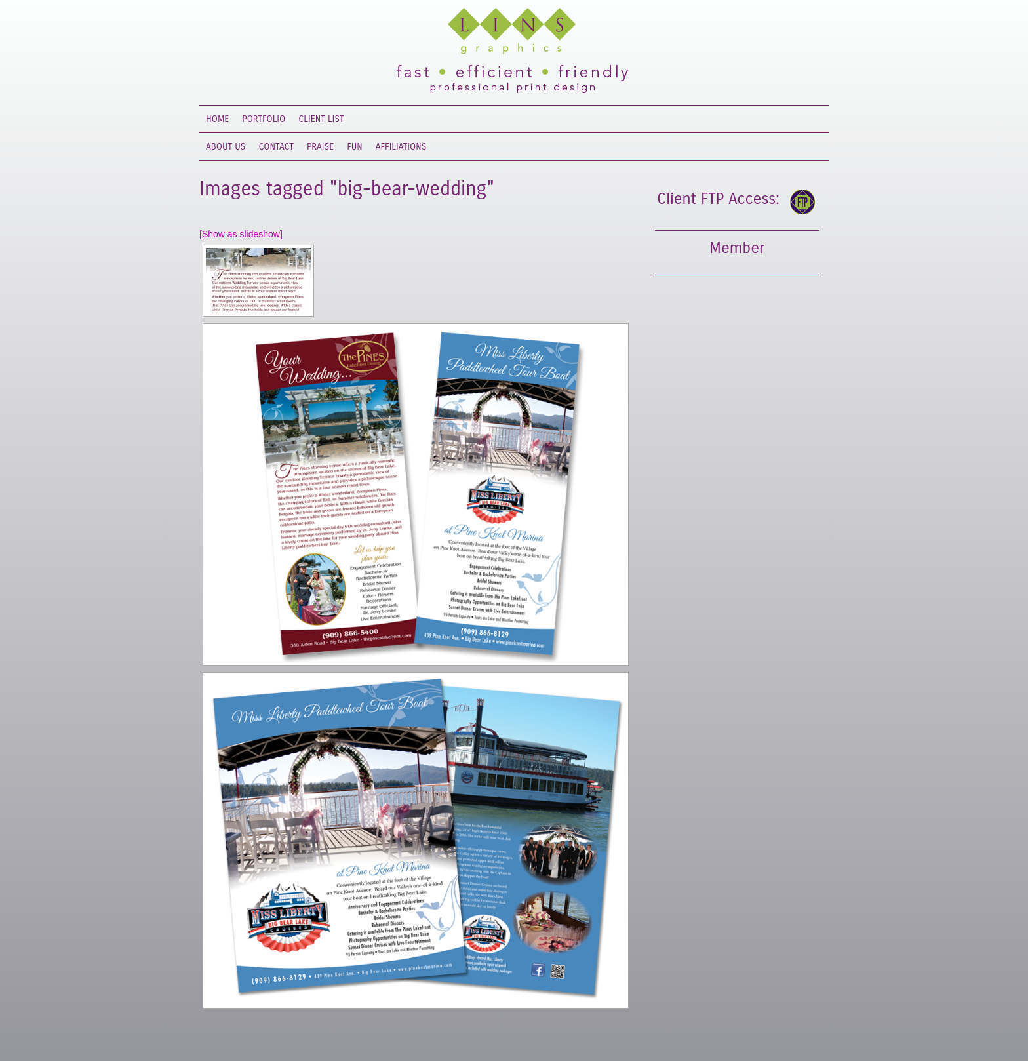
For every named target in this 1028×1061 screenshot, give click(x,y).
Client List (321, 119)
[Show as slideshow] (241, 234)
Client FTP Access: (718, 199)
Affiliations (401, 146)
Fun (355, 146)
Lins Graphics (500, 33)
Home (217, 119)
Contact (276, 146)
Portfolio (263, 119)
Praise (320, 146)
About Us (226, 146)
